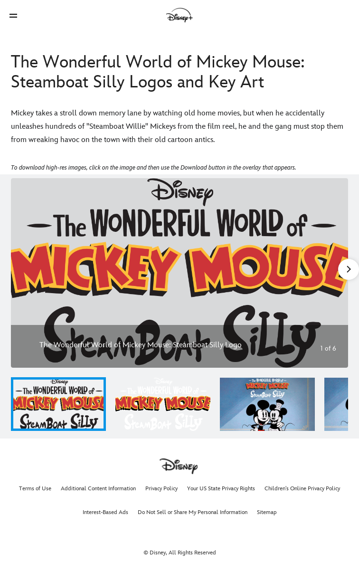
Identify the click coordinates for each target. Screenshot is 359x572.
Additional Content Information (98, 488)
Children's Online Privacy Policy (302, 488)
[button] (13, 15)
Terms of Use (35, 488)
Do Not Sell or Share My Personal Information (192, 512)
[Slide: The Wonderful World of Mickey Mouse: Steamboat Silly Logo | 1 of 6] (179, 273)
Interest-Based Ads (105, 512)
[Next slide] (333, 273)
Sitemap (267, 512)
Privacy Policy (161, 488)
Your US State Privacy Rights (221, 488)
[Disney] (179, 15)
